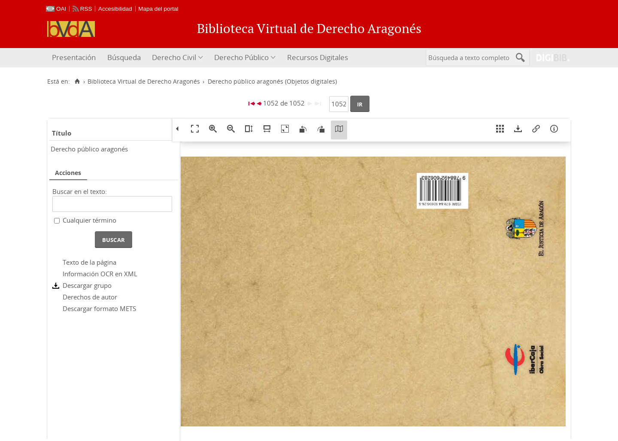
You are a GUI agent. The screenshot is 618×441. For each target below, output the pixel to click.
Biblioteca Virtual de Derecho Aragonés (144, 81)
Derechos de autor (90, 297)
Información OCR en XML (100, 273)
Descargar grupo (87, 285)
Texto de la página (89, 262)
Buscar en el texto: (79, 191)
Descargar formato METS (99, 308)
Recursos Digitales (317, 57)
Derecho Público (241, 57)
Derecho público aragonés (89, 149)
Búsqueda (124, 57)
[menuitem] (74, 57)
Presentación (74, 57)
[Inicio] (77, 82)
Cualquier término (89, 220)
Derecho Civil (174, 57)
